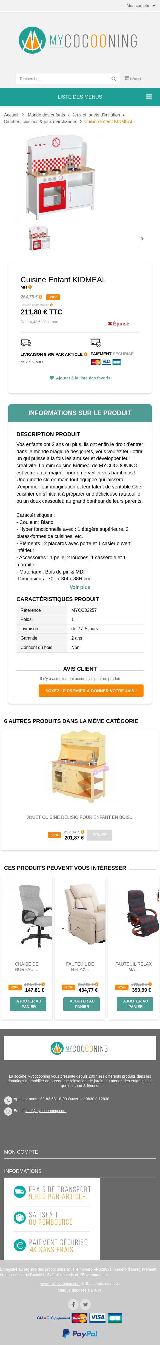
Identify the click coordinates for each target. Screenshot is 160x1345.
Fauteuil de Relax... (80, 967)
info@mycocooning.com (46, 1110)
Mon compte (21, 1152)
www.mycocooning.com (60, 1283)
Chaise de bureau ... (26, 967)
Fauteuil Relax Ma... (133, 967)
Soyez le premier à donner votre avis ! (91, 690)
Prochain (144, 242)
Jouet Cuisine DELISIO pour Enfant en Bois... (80, 817)
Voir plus (80, 587)
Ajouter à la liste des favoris (83, 378)
